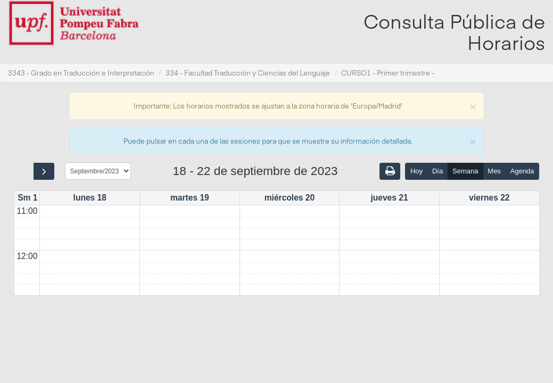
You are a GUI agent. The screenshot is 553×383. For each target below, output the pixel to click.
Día (437, 171)
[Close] (472, 105)
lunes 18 (89, 197)
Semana (465, 171)
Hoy (416, 171)
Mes (494, 171)
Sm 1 (27, 197)
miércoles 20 (290, 197)
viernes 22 (489, 197)
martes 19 (189, 197)
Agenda (522, 171)
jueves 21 (389, 197)
